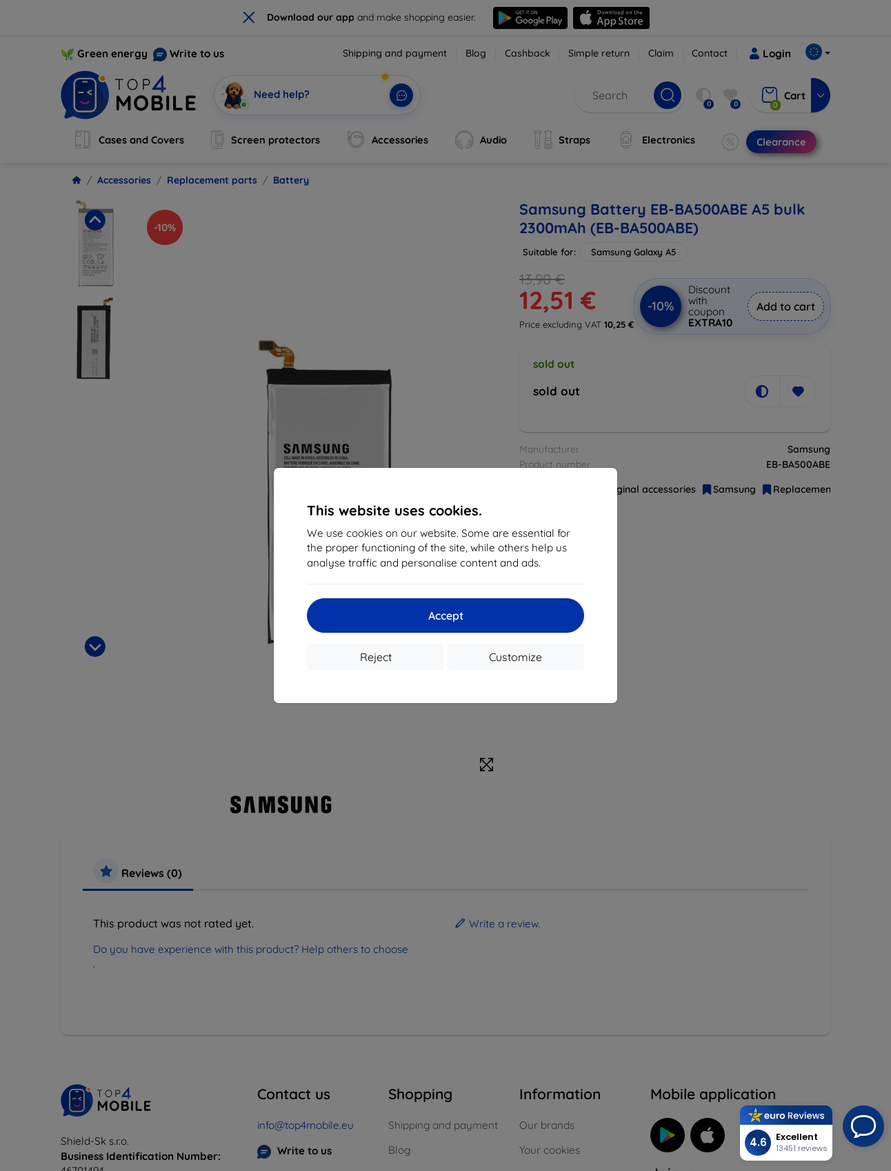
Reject (376, 657)
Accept (445, 615)
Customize (515, 657)
